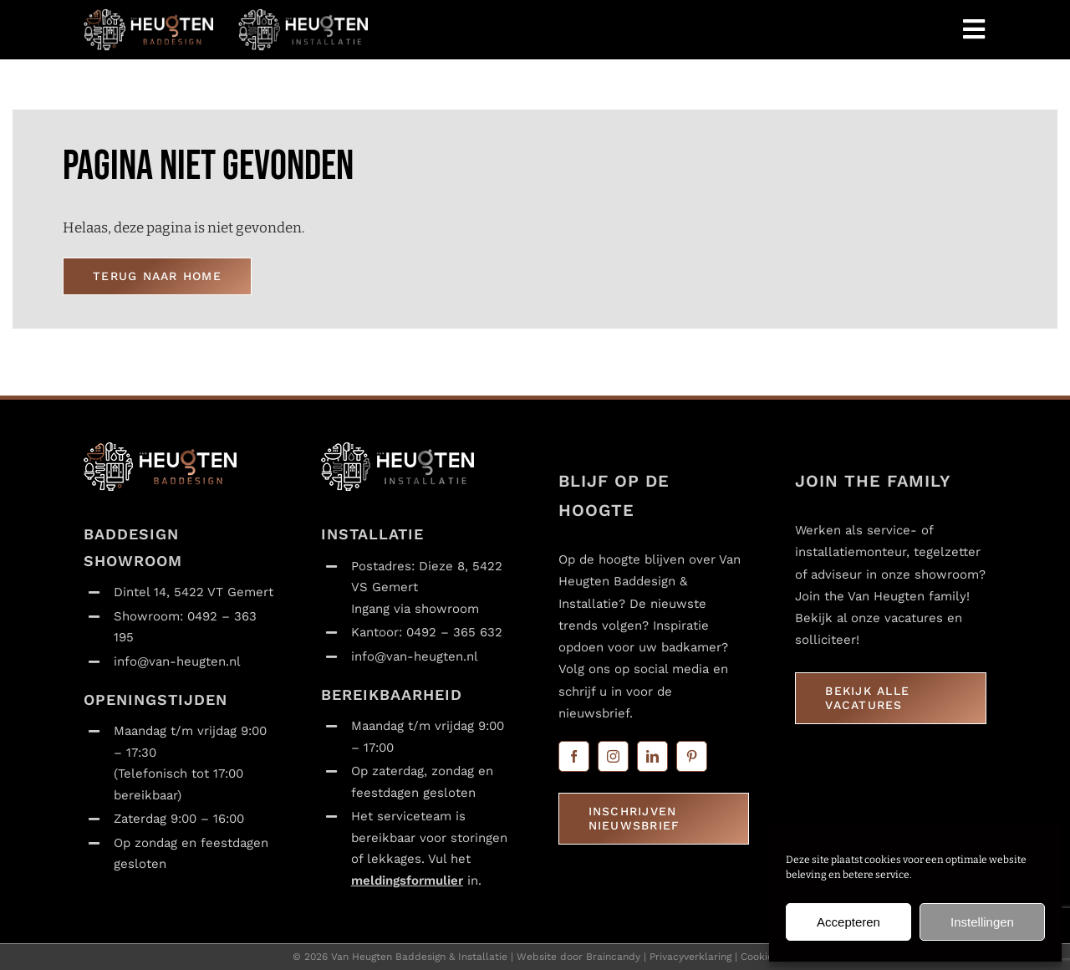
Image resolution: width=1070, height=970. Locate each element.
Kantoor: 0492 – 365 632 (426, 632)
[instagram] (613, 756)
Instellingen (982, 922)
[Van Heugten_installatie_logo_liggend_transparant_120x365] (303, 15)
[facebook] (573, 756)
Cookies (759, 956)
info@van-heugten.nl (177, 661)
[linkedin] (652, 756)
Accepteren (848, 922)
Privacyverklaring (690, 956)
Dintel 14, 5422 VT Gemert (193, 592)
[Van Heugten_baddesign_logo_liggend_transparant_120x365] (148, 15)
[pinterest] (691, 756)
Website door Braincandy (578, 956)
